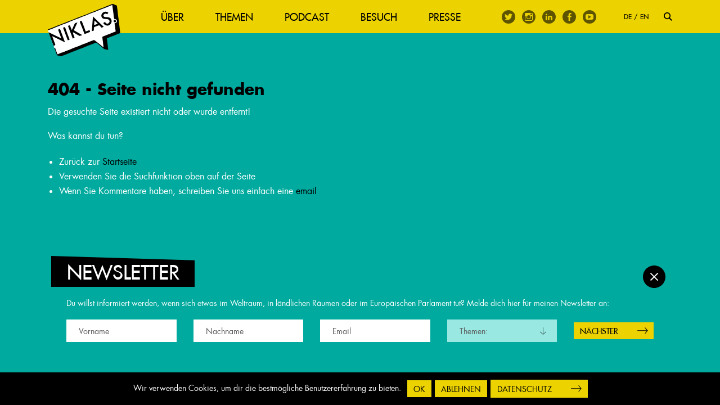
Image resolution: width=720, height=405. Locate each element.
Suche (668, 16)
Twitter (508, 17)
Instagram (529, 17)
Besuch (381, 17)
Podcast (309, 17)
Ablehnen (461, 389)
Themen (236, 17)
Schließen (654, 275)
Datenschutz (524, 389)
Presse (447, 17)
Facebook (569, 17)
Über (174, 17)
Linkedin (549, 17)
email (306, 192)
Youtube (589, 17)
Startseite (119, 163)
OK (419, 389)
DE (628, 16)
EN (644, 16)
